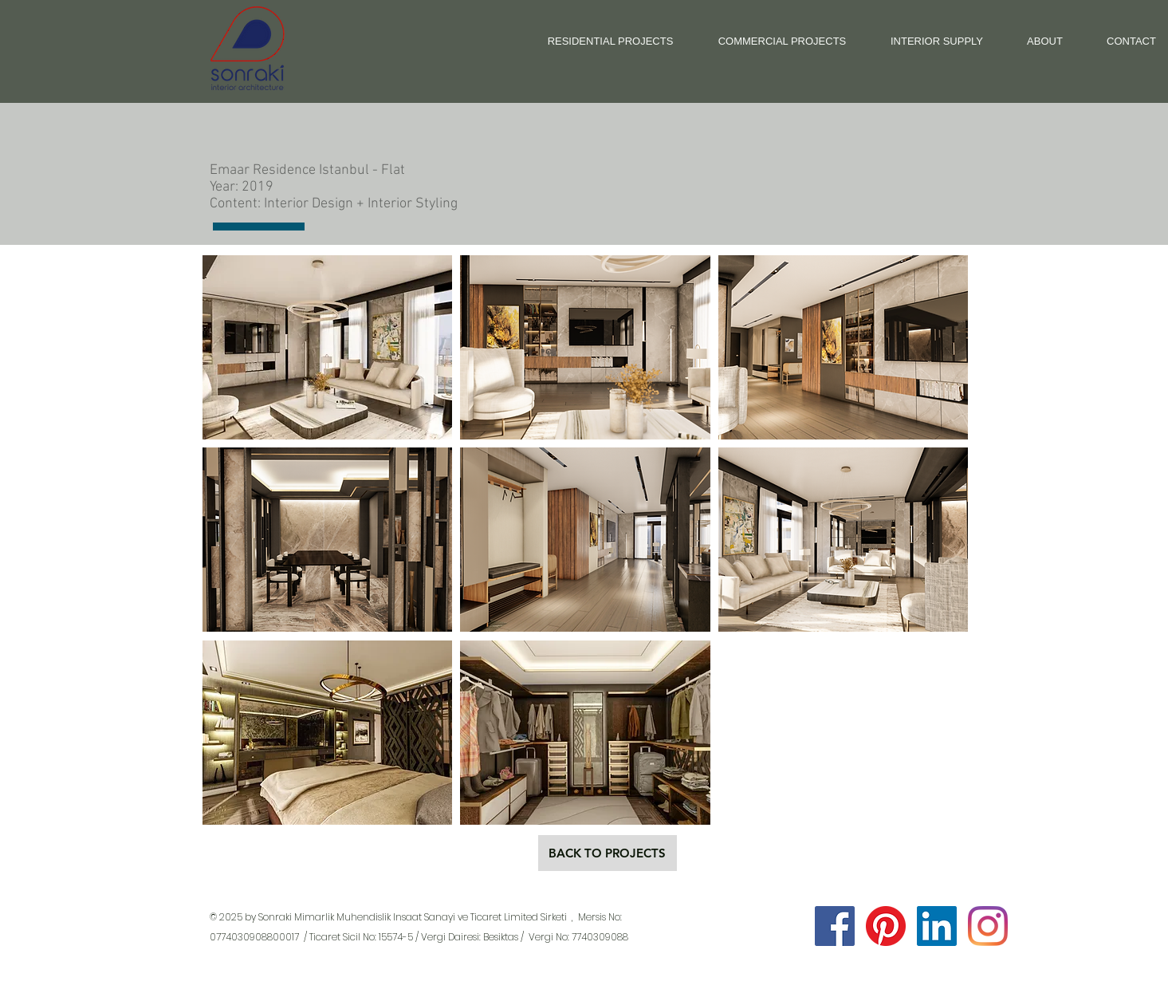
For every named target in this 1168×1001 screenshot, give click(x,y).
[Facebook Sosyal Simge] (835, 926)
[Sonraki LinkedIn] (937, 926)
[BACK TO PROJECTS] (607, 853)
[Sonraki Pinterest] (886, 926)
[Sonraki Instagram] (988, 926)
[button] (328, 347)
